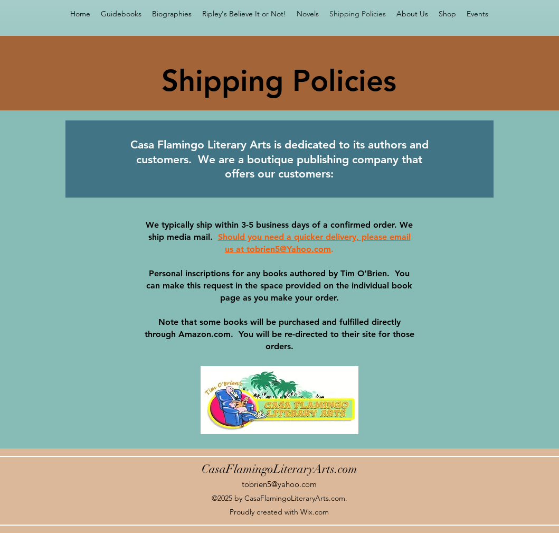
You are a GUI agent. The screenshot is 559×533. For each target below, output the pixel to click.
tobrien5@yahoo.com (279, 484)
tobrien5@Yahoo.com (289, 249)
